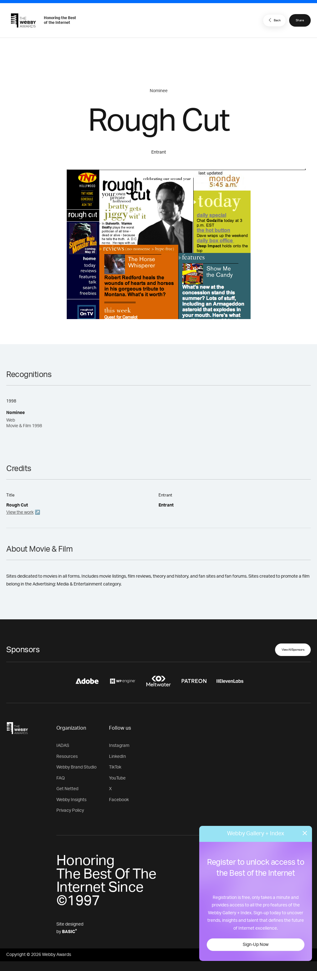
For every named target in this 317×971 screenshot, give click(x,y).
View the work (20, 512)
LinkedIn (117, 756)
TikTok (115, 767)
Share (300, 20)
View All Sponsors (293, 649)
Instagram (119, 745)
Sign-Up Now (255, 944)
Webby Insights (71, 800)
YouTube (117, 778)
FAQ (60, 778)
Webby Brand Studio (76, 767)
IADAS (62, 745)
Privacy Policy (70, 810)
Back (274, 20)
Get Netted (67, 789)
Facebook (119, 800)
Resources (67, 756)
